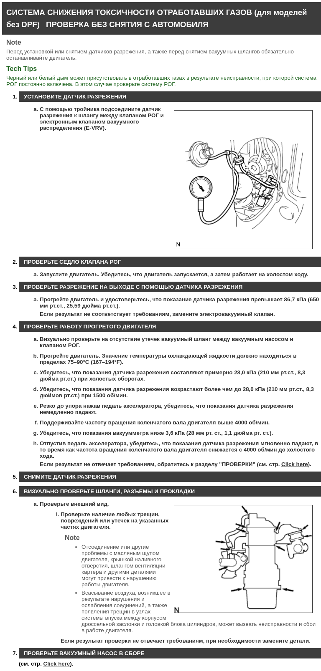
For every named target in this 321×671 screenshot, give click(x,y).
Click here (294, 464)
